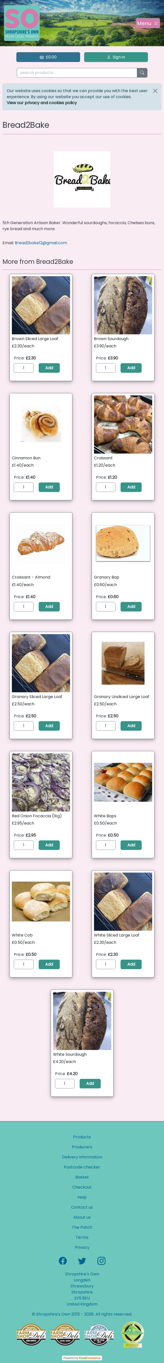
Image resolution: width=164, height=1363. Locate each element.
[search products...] (77, 73)
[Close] (155, 91)
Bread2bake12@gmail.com (41, 243)
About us (82, 1217)
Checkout (82, 1187)
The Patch (82, 1227)
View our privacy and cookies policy (42, 103)
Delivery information (82, 1157)
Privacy (82, 1247)
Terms (82, 1237)
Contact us (82, 1207)
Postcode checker (82, 1167)
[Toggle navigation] (148, 23)
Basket (82, 1177)
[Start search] (142, 73)
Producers (82, 1147)
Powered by (82, 1357)
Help (82, 1197)
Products (82, 1137)
